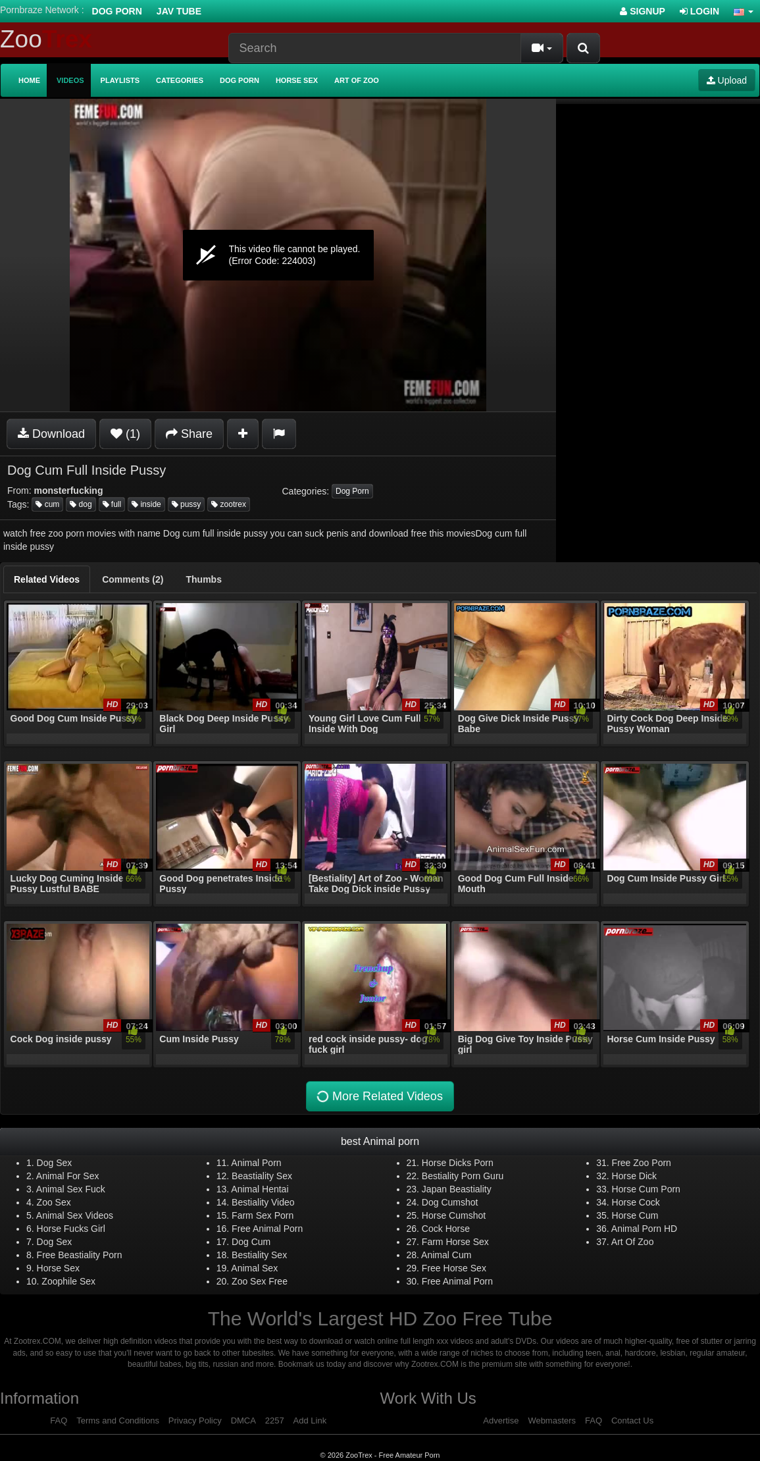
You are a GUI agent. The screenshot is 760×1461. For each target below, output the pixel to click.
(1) (125, 433)
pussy (186, 504)
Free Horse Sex (454, 1268)
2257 (274, 1420)
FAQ (58, 1420)
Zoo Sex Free (260, 1281)
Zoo (46, 39)
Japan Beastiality (457, 1189)
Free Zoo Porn (641, 1162)
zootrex (228, 504)
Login (699, 11)
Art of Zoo (356, 80)
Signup (642, 11)
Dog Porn (117, 11)
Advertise (501, 1420)
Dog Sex (54, 1162)
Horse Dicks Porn (458, 1162)
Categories (179, 80)
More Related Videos (379, 1096)
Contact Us (632, 1420)
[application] (278, 255)
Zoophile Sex (68, 1281)
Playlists (120, 80)
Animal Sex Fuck (70, 1189)
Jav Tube (179, 11)
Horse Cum (635, 1215)
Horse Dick (634, 1176)
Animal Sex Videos (74, 1215)
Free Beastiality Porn (79, 1255)
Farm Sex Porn (262, 1215)
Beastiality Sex (262, 1176)
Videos (70, 80)
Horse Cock (636, 1202)
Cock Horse (446, 1228)
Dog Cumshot (450, 1202)
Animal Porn (256, 1162)
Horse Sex (297, 80)
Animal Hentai (259, 1189)
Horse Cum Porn (646, 1189)
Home (29, 80)
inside (146, 504)
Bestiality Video (263, 1202)
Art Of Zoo (632, 1241)
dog (80, 504)
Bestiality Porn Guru (463, 1176)
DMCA (243, 1420)
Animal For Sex (67, 1176)
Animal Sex (254, 1268)
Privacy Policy (195, 1420)
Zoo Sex (54, 1202)
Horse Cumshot (454, 1215)
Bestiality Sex (259, 1255)
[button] (743, 11)
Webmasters (552, 1420)
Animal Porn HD (644, 1228)
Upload (727, 80)
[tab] (46, 579)
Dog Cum (251, 1241)
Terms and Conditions (117, 1420)
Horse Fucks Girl (71, 1228)
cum (47, 504)
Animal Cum (446, 1255)
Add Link (310, 1420)
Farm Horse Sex (455, 1241)
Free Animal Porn (267, 1228)
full (112, 504)
